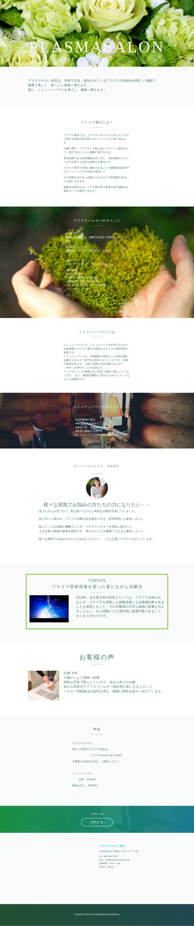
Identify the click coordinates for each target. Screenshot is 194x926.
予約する (97, 822)
